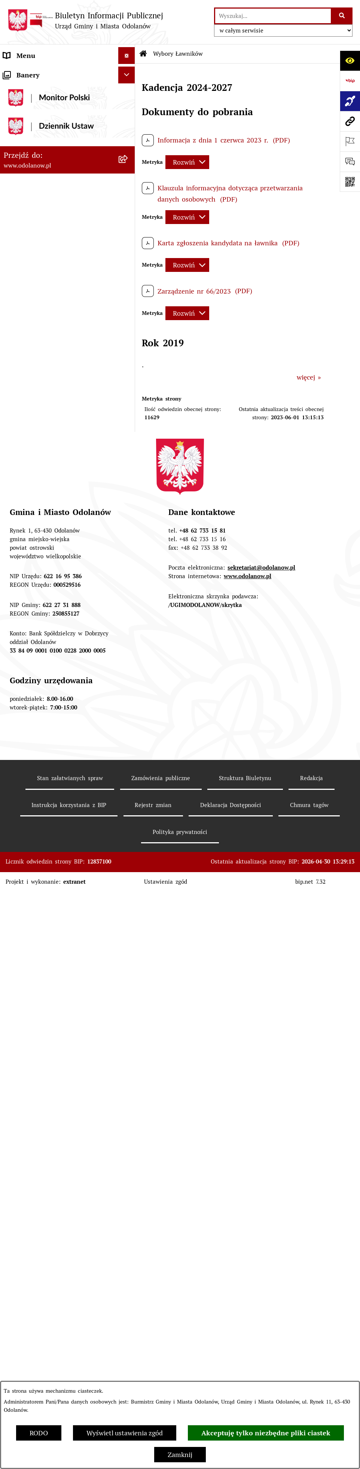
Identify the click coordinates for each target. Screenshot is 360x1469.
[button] (128, 72)
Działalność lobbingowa (39, 89)
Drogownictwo (25, 928)
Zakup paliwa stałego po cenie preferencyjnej (49, 835)
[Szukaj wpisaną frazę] (342, 15)
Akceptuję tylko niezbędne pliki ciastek (265, 1433)
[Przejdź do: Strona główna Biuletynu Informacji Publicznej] (143, 54)
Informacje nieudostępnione (46, 786)
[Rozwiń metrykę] (187, 162)
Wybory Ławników (31, 998)
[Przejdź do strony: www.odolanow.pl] (350, 121)
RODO (39, 1433)
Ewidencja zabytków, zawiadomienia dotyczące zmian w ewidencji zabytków (58, 867)
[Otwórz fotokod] (350, 182)
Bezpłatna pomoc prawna (42, 911)
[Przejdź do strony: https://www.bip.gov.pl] (350, 81)
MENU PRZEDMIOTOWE (40, 106)
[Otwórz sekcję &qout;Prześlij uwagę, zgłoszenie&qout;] (350, 161)
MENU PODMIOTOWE (37, 72)
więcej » (309, 377)
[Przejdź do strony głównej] (85, 20)
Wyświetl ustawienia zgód (124, 1433)
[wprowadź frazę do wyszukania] (273, 15)
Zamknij (180, 1454)
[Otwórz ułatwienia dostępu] (350, 60)
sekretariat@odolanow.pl (261, 1253)
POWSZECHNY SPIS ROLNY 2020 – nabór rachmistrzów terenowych (58, 950)
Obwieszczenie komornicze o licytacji (60, 894)
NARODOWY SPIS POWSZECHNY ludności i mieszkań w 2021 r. (54, 976)
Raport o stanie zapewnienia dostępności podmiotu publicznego (56, 808)
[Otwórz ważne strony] (350, 141)
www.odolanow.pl (247, 1261)
